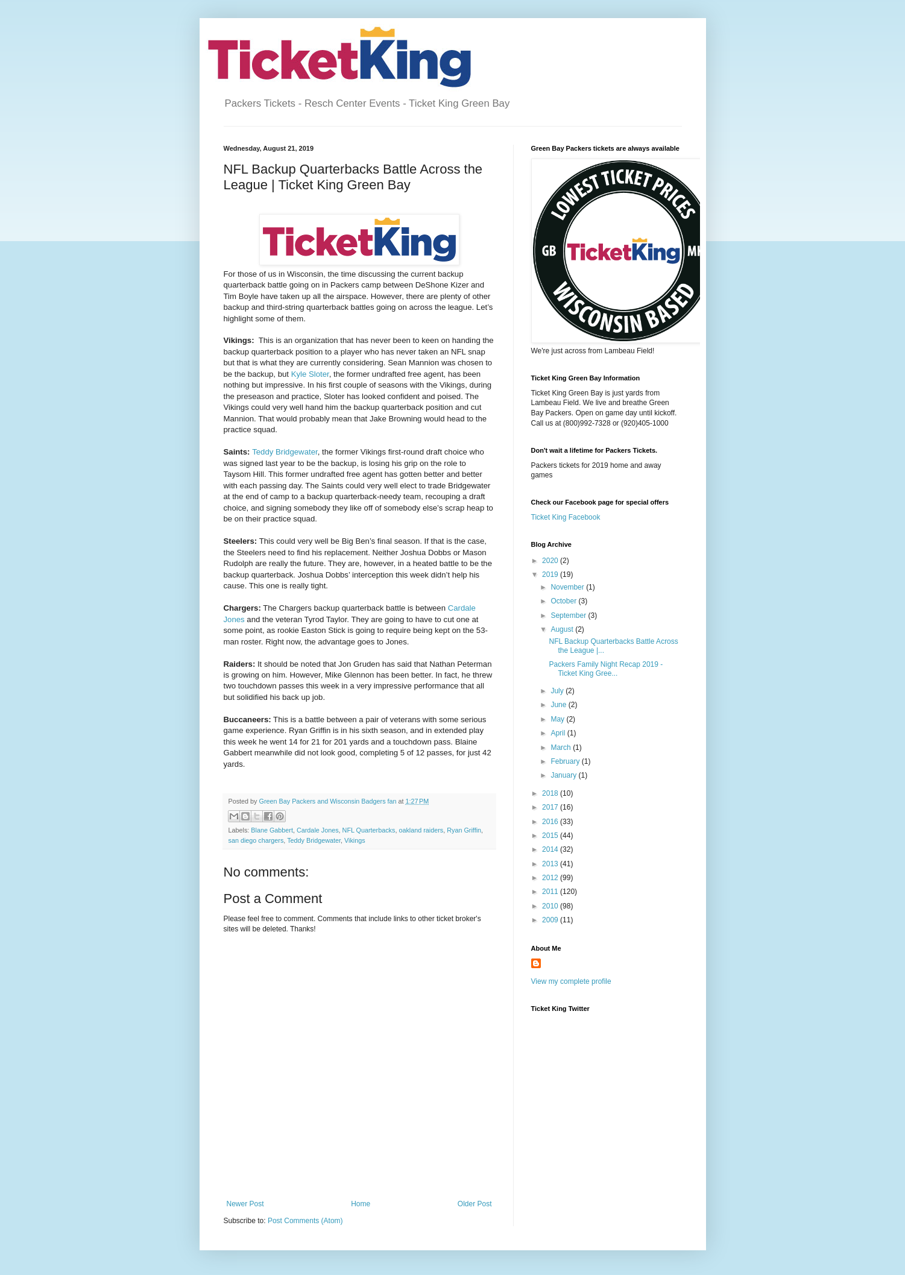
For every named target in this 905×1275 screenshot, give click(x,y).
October (564, 601)
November (568, 587)
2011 (551, 891)
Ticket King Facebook (566, 517)
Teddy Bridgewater (285, 451)
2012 (551, 878)
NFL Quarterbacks (369, 830)
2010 (551, 906)
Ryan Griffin (464, 830)
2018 (551, 793)
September (569, 615)
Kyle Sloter (310, 374)
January (564, 775)
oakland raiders (421, 830)
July (558, 691)
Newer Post (245, 1204)
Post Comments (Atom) (305, 1221)
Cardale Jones (318, 830)
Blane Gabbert (272, 830)
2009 (551, 920)
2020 (551, 560)
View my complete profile (571, 981)
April (558, 733)
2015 (551, 835)
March (561, 747)
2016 (551, 821)
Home (360, 1204)
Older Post (475, 1204)
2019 (551, 574)
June (559, 704)
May (558, 719)
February (565, 761)
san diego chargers (256, 840)
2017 (551, 807)
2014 (551, 849)
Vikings (354, 840)
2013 (551, 864)
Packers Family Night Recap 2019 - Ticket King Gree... (606, 668)
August (562, 629)
